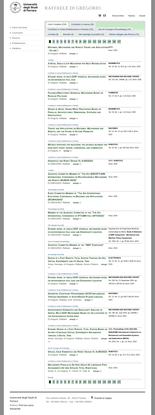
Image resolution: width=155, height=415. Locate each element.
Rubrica (131, 16)
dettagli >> (74, 54)
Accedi (142, 16)
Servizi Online (118, 16)
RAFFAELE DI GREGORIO (73, 8)
